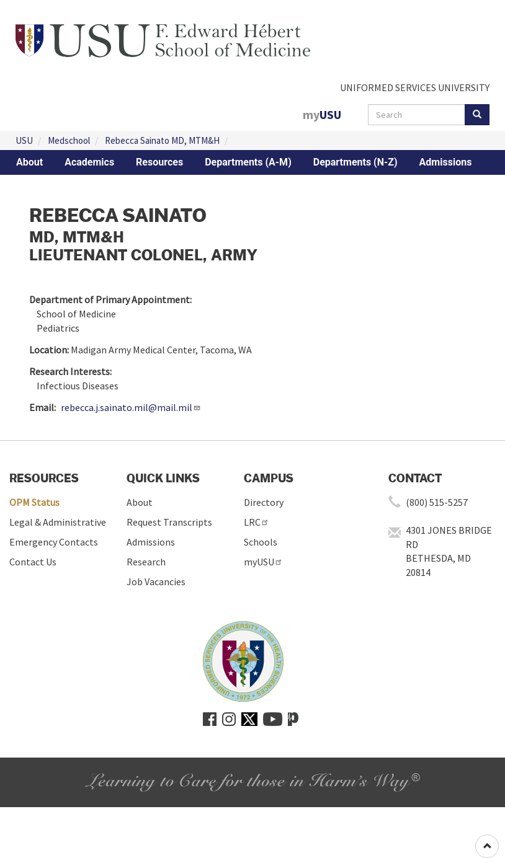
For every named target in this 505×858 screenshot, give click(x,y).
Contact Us (32, 561)
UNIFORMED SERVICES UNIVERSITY (414, 87)
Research (146, 561)
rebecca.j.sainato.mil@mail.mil (131, 407)
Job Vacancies (156, 581)
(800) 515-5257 (437, 502)
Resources (159, 162)
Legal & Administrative (57, 522)
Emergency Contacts (53, 542)
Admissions (445, 162)
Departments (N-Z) (355, 162)
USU (24, 140)
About (29, 162)
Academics (89, 162)
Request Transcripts (169, 522)
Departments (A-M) (248, 162)
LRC (256, 522)
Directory (264, 502)
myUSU (263, 561)
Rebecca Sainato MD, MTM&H (162, 140)
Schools (260, 542)
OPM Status (34, 502)
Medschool (69, 140)
